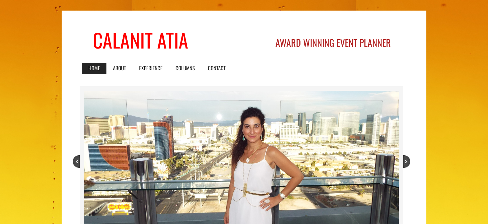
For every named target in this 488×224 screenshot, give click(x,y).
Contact (217, 68)
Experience (150, 68)
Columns (185, 68)
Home (94, 68)
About (119, 68)
